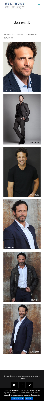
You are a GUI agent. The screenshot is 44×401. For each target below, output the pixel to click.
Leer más (29, 398)
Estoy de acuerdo (17, 398)
